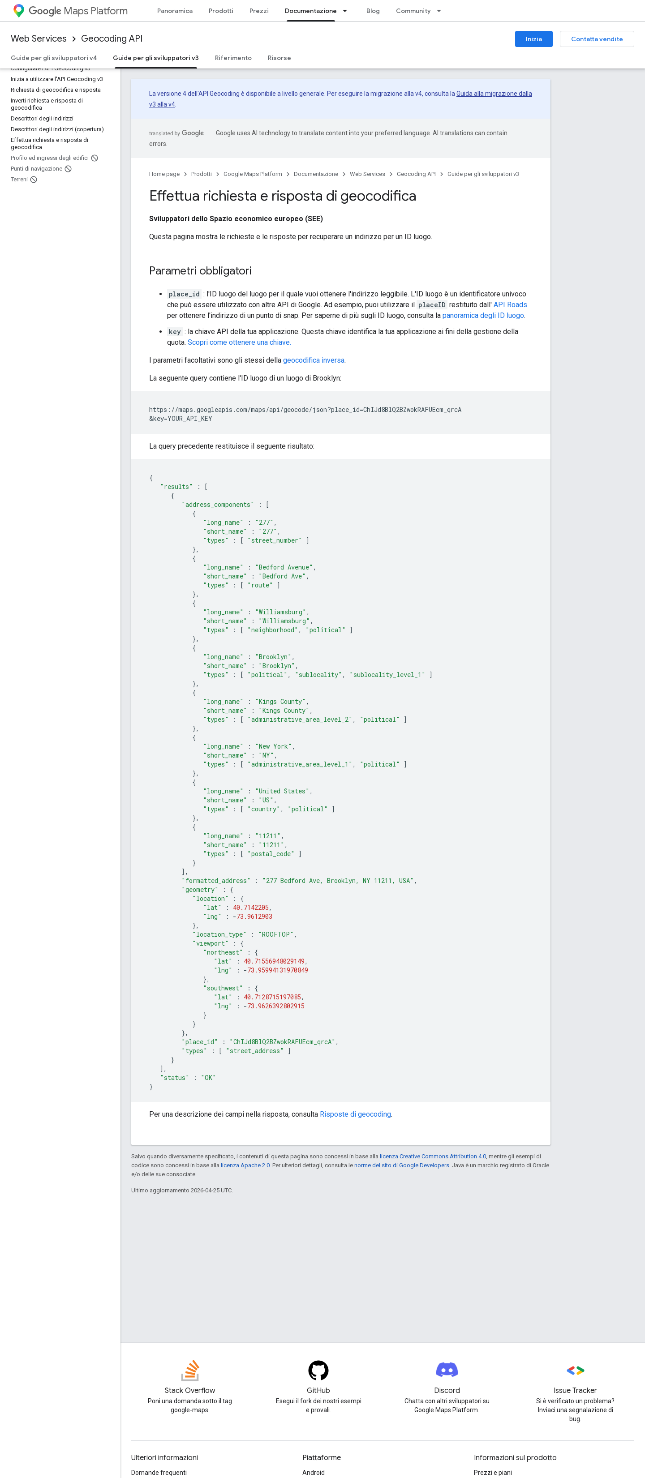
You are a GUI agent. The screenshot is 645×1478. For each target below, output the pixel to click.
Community (413, 11)
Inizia (534, 39)
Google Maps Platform (253, 174)
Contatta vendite (597, 39)
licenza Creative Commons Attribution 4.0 (433, 1156)
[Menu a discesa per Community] (441, 10)
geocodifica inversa (313, 360)
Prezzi (259, 11)
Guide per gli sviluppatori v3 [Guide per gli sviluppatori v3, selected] (156, 58)
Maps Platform (78, 11)
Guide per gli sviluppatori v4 (54, 58)
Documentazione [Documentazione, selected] (311, 11)
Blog (373, 11)
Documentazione (316, 174)
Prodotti (221, 11)
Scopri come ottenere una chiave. (239, 342)
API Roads (510, 304)
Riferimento (233, 58)
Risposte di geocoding (355, 1114)
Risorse (279, 58)
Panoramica (175, 11)
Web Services (39, 38)
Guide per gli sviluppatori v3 (483, 174)
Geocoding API (111, 38)
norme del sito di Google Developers (401, 1165)
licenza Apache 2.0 (245, 1165)
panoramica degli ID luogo (483, 315)
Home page (164, 174)
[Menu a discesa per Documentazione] (347, 10)
